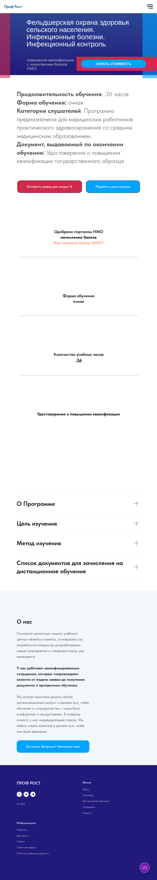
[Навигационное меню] (150, 7)
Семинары (88, 795)
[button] (53, 746)
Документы (22, 835)
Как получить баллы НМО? (78, 242)
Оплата (21, 841)
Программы (89, 807)
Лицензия (22, 829)
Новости (87, 813)
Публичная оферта (26, 847)
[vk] (26, 794)
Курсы (86, 789)
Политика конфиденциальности (33, 853)
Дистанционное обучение (96, 801)
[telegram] (32, 794)
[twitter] (19, 794)
